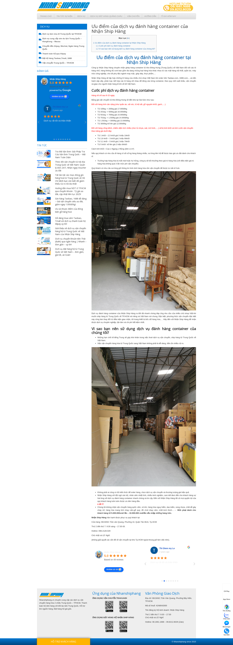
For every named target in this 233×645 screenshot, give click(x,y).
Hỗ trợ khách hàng (63, 641)
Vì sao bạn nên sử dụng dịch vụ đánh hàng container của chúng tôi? (125, 49)
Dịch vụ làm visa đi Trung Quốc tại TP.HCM (61, 34)
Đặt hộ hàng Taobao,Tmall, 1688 (57, 58)
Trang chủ (46, 16)
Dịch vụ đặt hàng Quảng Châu (106, 16)
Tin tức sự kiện (64, 16)
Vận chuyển (133, 16)
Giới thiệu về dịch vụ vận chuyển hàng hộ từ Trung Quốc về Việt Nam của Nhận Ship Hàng (70, 231)
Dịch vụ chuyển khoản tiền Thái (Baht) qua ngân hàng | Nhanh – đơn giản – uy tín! (70, 241)
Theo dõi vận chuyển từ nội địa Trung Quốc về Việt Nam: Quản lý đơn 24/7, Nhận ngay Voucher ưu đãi (70, 166)
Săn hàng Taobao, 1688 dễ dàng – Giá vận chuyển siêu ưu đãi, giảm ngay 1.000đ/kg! (70, 201)
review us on (59, 96)
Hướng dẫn (150, 16)
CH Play (226, 588)
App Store (226, 596)
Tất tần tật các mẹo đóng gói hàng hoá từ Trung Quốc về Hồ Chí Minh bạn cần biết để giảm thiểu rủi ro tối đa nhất (70, 179)
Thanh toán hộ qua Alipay (54, 54)
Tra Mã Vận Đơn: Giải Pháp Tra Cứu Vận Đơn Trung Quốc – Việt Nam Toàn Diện (70, 154)
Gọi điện (227, 632)
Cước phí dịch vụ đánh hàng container (113, 46)
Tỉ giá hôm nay (168, 16)
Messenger (226, 624)
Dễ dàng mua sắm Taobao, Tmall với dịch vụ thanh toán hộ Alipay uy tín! (70, 221)
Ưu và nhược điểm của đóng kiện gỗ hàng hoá (69, 210)
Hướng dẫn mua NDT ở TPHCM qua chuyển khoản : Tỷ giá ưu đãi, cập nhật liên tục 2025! (70, 191)
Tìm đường (226, 608)
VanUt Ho (57, 107)
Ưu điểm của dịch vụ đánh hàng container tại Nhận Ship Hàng (119, 43)
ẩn (128, 38)
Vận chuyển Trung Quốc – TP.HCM (58, 63)
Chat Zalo (226, 616)
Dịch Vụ (81, 16)
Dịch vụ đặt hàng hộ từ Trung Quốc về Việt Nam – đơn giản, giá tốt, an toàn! (69, 252)
